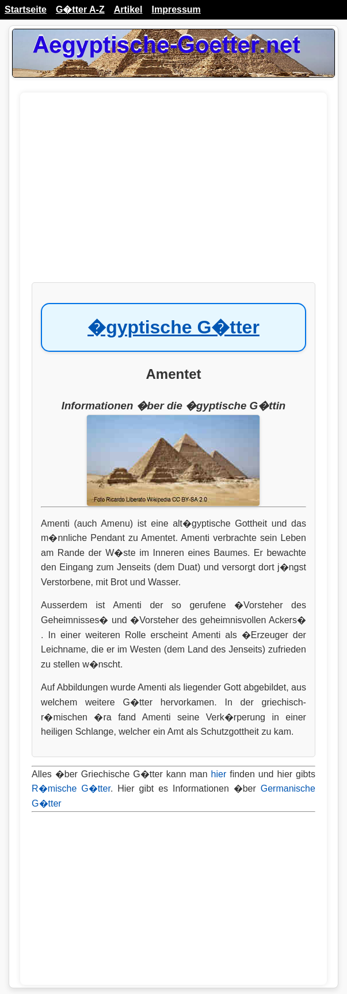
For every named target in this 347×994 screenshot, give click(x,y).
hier (219, 774)
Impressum (175, 9)
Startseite (26, 9)
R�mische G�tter (71, 788)
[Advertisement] (173, 193)
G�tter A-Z (80, 9)
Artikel (128, 9)
